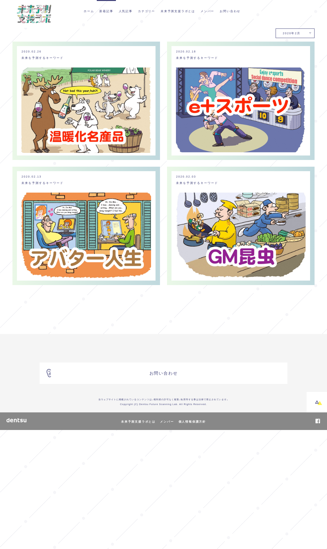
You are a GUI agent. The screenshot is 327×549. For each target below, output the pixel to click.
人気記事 (126, 11)
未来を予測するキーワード (43, 176)
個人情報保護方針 (192, 540)
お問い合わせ (230, 11)
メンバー (207, 11)
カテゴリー (146, 11)
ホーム (89, 11)
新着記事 (106, 11)
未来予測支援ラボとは (178, 11)
